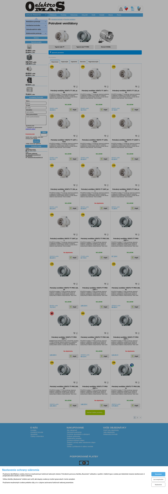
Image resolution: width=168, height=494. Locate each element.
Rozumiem (158, 474)
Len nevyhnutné (158, 479)
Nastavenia (158, 484)
